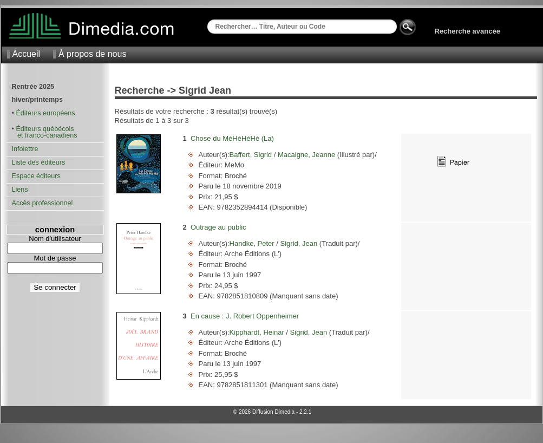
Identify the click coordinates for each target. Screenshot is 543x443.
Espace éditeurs (36, 176)
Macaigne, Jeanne (306, 155)
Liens (20, 189)
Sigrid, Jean (298, 243)
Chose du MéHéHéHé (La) (232, 138)
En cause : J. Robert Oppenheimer (245, 316)
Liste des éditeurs (39, 162)
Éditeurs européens (45, 113)
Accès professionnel (42, 203)
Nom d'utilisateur (55, 238)
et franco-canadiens (44, 135)
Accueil (26, 53)
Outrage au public (218, 227)
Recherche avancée (467, 31)
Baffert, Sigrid (252, 155)
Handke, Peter (253, 243)
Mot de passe (55, 258)
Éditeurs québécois (45, 129)
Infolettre (25, 149)
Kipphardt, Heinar (258, 332)
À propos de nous (92, 53)
